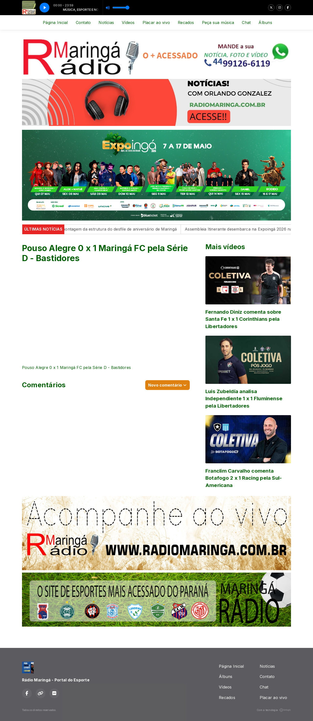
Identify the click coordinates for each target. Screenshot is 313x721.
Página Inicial (55, 22)
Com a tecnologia (274, 710)
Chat (246, 22)
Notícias (106, 22)
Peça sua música (218, 22)
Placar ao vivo (156, 22)
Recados (186, 22)
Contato (83, 22)
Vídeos (128, 22)
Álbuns (265, 22)
